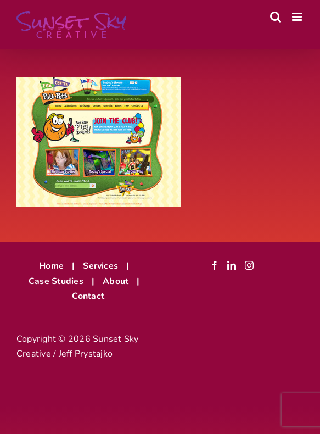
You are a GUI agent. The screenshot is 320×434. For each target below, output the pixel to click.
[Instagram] (249, 265)
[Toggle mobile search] (275, 17)
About (115, 281)
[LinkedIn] (231, 265)
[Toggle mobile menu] (298, 17)
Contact (88, 296)
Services (100, 266)
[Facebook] (214, 265)
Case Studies (56, 281)
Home (51, 266)
